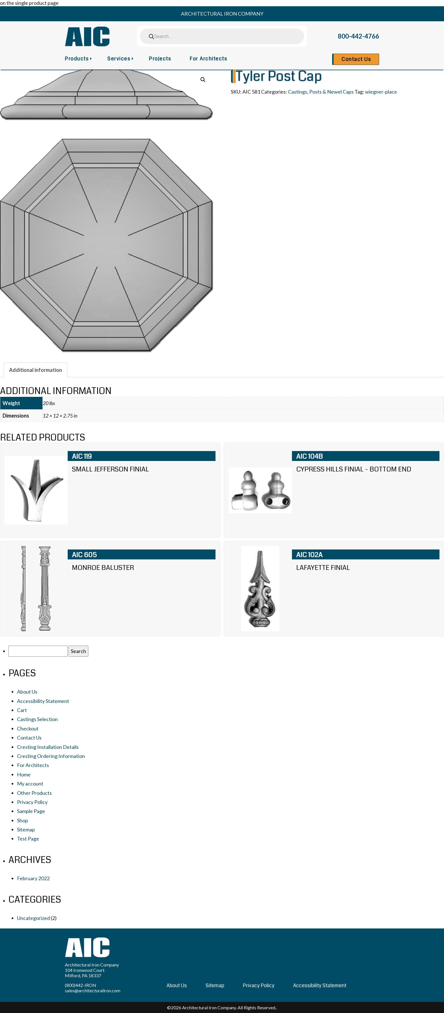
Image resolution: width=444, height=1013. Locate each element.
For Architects (208, 58)
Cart (22, 710)
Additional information (35, 370)
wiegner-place (381, 92)
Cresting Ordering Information (51, 756)
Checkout (28, 728)
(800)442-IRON (80, 985)
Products (77, 58)
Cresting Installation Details (48, 747)
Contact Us (356, 59)
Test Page (28, 838)
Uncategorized (33, 918)
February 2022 (33, 878)
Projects (160, 58)
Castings (297, 92)
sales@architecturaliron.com (92, 990)
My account (30, 783)
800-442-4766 (358, 36)
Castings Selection (37, 719)
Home (24, 774)
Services (118, 58)
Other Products (34, 793)
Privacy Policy (32, 802)
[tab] (35, 370)
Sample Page (31, 811)
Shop (22, 820)
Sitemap (26, 829)
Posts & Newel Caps (331, 92)
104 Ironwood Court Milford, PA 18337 (84, 972)
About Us (27, 691)
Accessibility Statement (43, 701)
